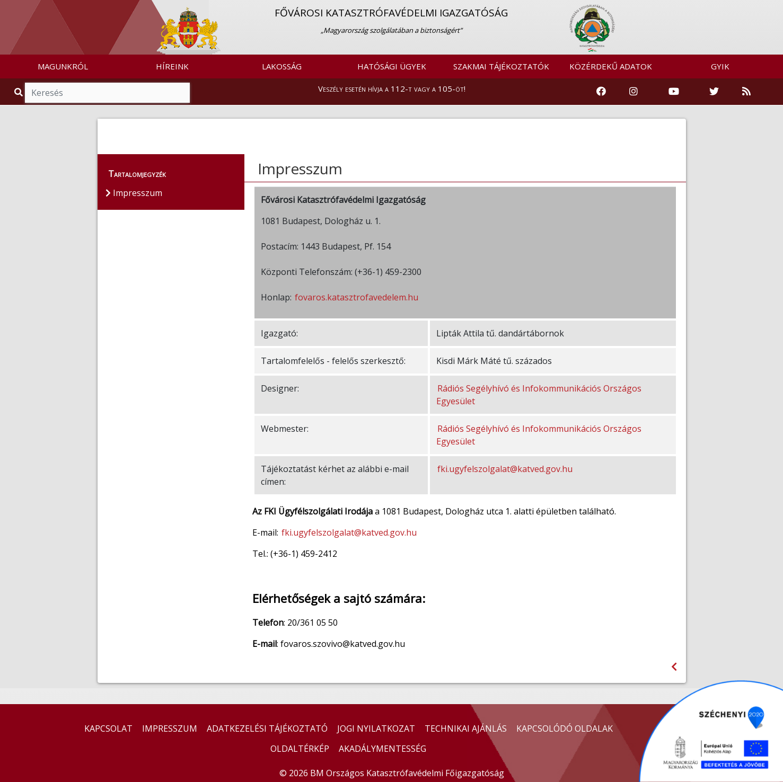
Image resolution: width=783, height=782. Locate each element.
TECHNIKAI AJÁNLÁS (466, 728)
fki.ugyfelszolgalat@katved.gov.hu (505, 469)
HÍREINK (172, 66)
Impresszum (300, 168)
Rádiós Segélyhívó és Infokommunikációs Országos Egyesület (538, 395)
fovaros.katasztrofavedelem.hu (356, 297)
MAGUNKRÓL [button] (63, 66)
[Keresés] (107, 93)
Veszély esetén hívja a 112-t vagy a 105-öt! (391, 88)
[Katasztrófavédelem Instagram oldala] (633, 92)
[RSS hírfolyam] (746, 92)
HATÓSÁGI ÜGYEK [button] (391, 66)
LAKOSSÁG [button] (282, 66)
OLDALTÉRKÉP (299, 748)
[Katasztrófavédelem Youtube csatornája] (673, 92)
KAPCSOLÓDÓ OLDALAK (564, 728)
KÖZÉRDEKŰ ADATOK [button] (610, 66)
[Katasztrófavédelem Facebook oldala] (601, 92)
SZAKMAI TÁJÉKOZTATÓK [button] (501, 66)
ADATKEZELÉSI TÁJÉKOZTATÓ (267, 728)
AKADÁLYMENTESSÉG (382, 748)
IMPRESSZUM (169, 728)
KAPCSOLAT (108, 728)
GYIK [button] (720, 66)
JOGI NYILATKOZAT (376, 728)
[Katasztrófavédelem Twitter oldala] (714, 92)
